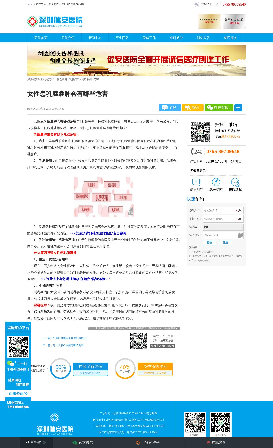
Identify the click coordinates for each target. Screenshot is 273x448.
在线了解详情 (90, 370)
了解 (169, 107)
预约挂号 (152, 443)
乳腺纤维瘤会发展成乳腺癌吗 (69, 338)
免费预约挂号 (155, 370)
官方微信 (86, 443)
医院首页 (41, 38)
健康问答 (196, 185)
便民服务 (230, 38)
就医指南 (216, 184)
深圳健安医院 (35, 79)
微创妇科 (62, 79)
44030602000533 (155, 426)
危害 (96, 79)
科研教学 (176, 38)
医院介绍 (67, 38)
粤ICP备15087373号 (119, 426)
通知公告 (203, 38)
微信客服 (218, 107)
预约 (192, 107)
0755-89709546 (231, 4)
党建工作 (149, 38)
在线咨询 (219, 442)
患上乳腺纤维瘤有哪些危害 (68, 345)
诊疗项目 (50, 79)
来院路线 (235, 184)
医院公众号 (203, 4)
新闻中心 (95, 38)
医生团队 (122, 38)
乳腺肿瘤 (87, 79)
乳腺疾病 (74, 79)
